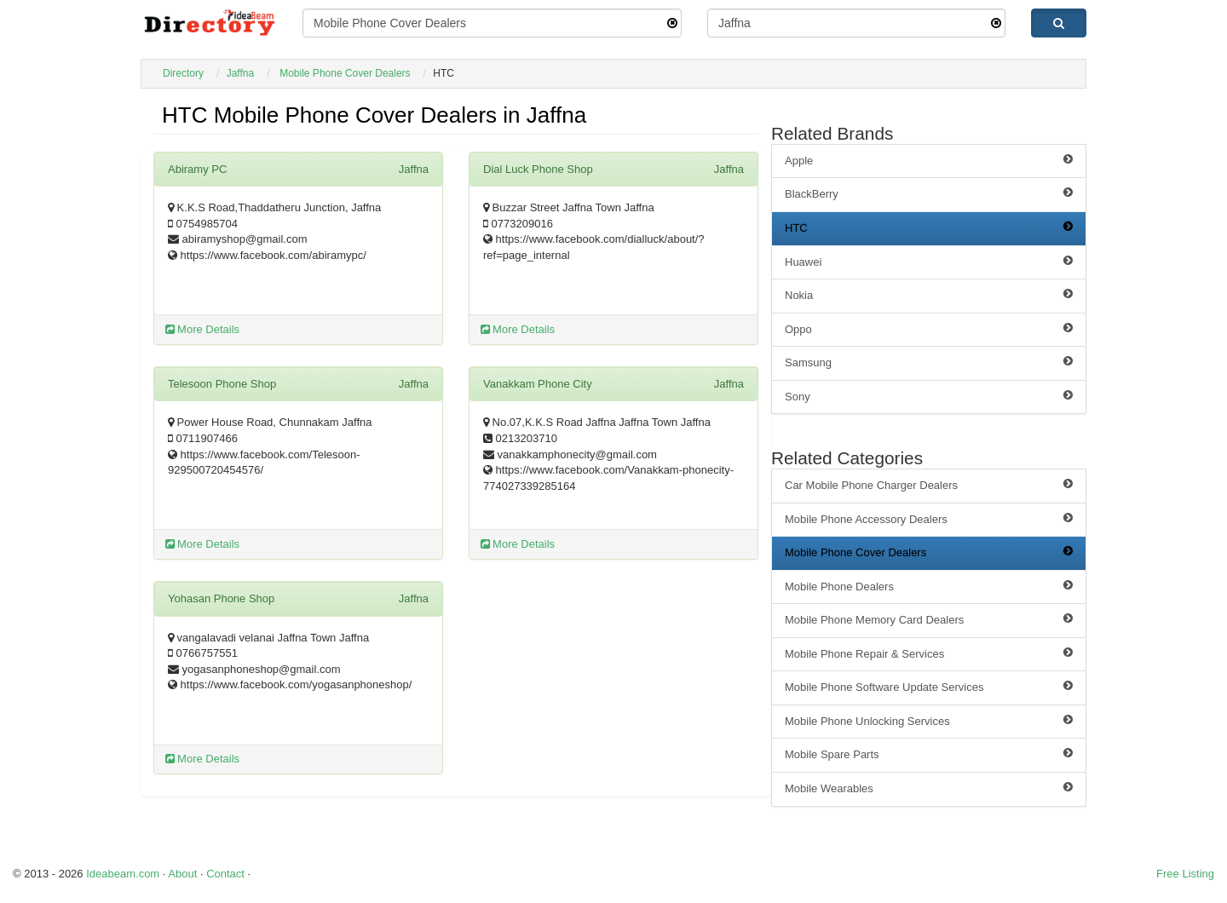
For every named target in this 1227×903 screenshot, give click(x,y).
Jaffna (240, 73)
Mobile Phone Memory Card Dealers (929, 619)
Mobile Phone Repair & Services (929, 653)
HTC (929, 227)
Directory (183, 73)
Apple (929, 160)
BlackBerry (929, 193)
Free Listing (1185, 873)
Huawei (929, 261)
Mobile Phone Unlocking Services (929, 721)
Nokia (929, 295)
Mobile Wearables (929, 788)
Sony (929, 396)
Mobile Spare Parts (929, 754)
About (182, 873)
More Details (202, 329)
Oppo (929, 329)
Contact (225, 873)
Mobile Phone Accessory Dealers (929, 519)
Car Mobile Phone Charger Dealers (929, 485)
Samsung (929, 362)
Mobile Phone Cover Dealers (344, 73)
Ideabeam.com (122, 873)
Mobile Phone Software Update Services (929, 686)
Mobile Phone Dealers (929, 586)
